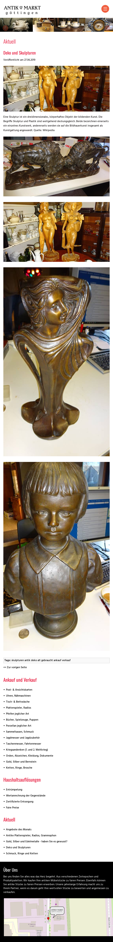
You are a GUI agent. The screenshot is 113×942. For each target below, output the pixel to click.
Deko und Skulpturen (19, 52)
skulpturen (17, 660)
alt (39, 660)
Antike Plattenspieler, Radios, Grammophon (31, 836)
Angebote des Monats (18, 830)
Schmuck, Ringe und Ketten (22, 854)
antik (27, 660)
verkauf (66, 660)
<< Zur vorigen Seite (15, 668)
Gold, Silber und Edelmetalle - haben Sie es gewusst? (36, 842)
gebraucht (47, 660)
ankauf (57, 660)
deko (34, 660)
